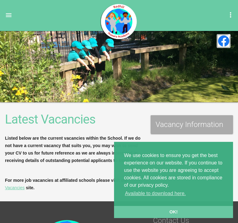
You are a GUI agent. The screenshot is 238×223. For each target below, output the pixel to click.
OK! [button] (174, 211)
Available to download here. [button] (155, 193)
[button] (8, 14)
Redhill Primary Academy (118, 21)
